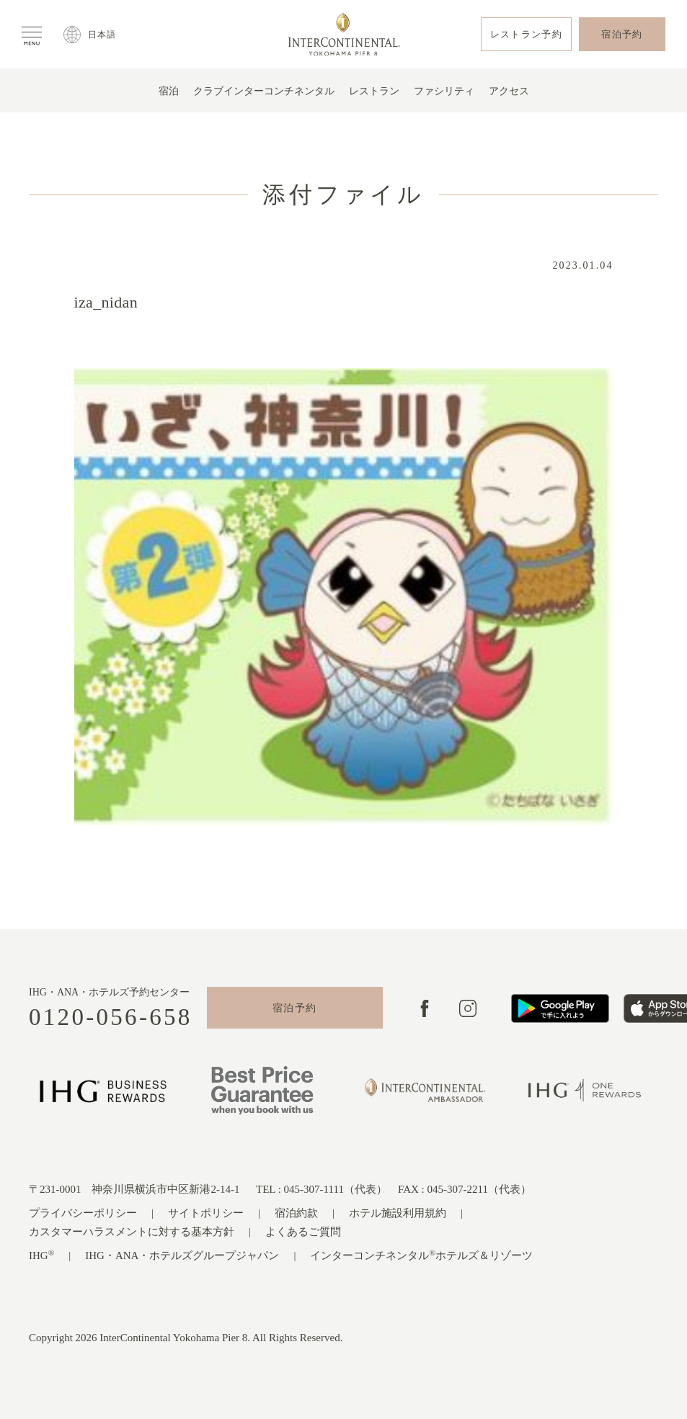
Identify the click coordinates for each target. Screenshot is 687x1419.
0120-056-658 (110, 1017)
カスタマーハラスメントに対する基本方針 (131, 1231)
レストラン (374, 91)
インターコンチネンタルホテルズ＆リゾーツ (421, 1255)
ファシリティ (444, 91)
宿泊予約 (294, 1008)
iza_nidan (106, 302)
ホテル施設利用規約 (397, 1213)
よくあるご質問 (303, 1231)
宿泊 (169, 91)
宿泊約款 (296, 1213)
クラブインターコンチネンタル (263, 91)
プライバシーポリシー (83, 1213)
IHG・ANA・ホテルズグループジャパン (182, 1255)
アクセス (509, 91)
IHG (41, 1255)
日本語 (102, 35)
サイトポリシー (206, 1213)
